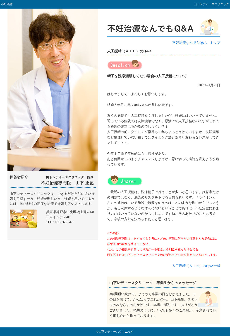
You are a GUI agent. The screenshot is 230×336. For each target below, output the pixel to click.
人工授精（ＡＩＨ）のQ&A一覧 (196, 266)
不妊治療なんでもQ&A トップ (196, 42)
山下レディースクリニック (53, 213)
